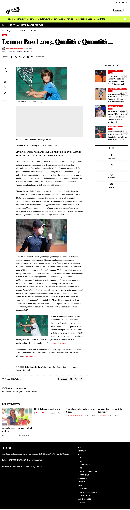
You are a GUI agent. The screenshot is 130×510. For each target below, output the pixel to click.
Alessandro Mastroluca (11, 436)
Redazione (103, 417)
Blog (9, 31)
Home (4, 31)
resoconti (74, 368)
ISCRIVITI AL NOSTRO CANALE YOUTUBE (25, 25)
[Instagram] (126, 2)
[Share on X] (16, 57)
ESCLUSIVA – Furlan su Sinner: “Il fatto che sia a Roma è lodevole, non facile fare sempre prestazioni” (117, 121)
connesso (15, 393)
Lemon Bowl (51, 368)
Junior (5, 35)
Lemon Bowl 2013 (63, 368)
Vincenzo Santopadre (23, 371)
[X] (119, 2)
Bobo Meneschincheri (33, 368)
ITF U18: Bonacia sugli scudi (47, 410)
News (110, 74)
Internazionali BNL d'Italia (116, 72)
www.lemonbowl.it (31, 357)
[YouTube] (123, 2)
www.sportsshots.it (60, 344)
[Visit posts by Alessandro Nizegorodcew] (3, 49)
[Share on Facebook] (12, 57)
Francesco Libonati (42, 414)
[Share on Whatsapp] (21, 57)
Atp (110, 90)
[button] (126, 10)
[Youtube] (111, 193)
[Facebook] (117, 2)
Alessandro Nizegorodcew (18, 49)
